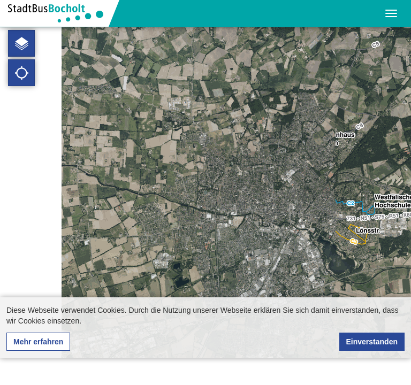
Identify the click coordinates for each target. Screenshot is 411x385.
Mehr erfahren (38, 341)
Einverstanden (372, 341)
